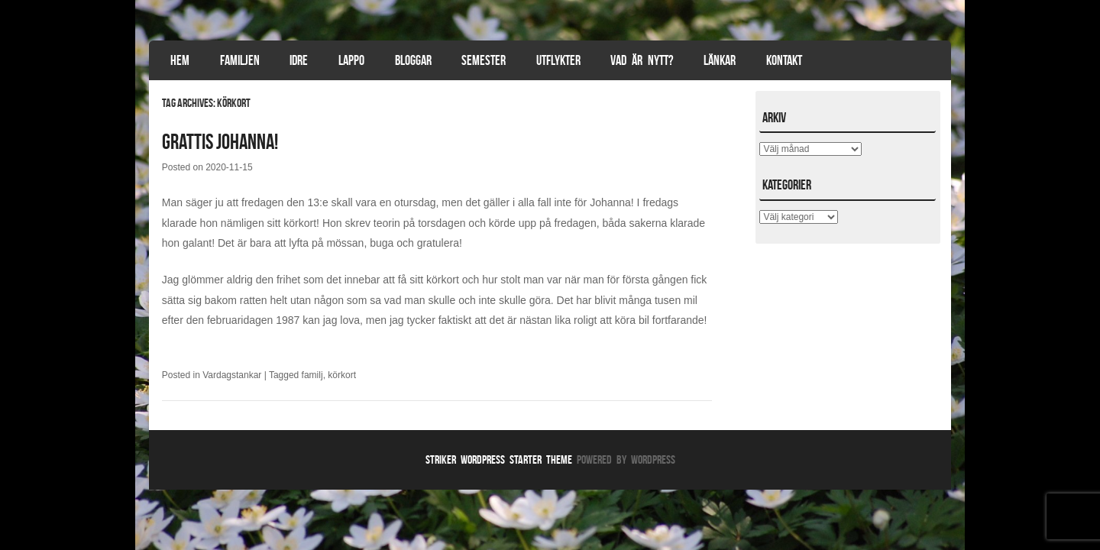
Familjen (240, 60)
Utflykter (558, 60)
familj (312, 375)
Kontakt (784, 60)
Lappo (351, 60)
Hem (179, 60)
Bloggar (413, 60)
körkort (342, 375)
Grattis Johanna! (220, 142)
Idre (299, 60)
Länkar (720, 60)
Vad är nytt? (641, 60)
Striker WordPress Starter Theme (498, 459)
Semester (483, 60)
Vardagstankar (231, 375)
